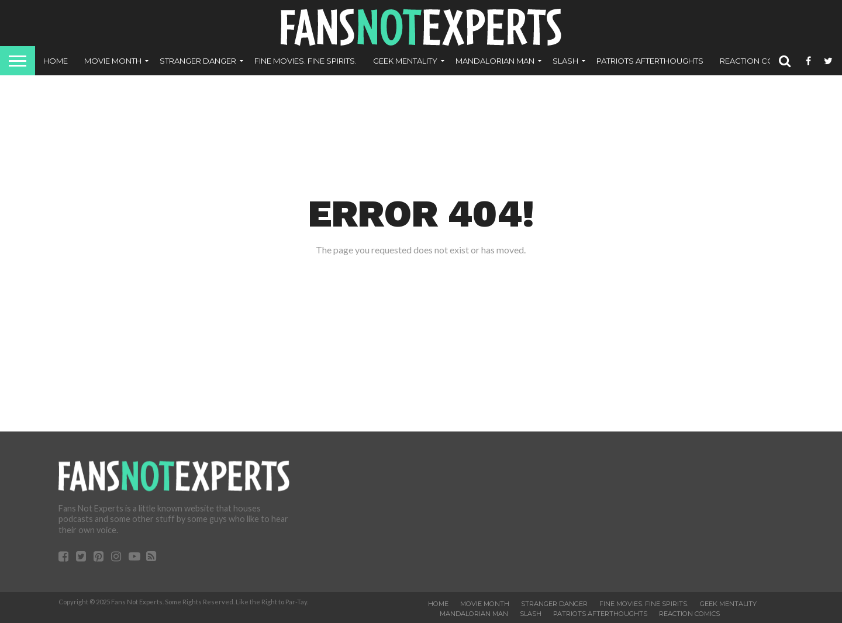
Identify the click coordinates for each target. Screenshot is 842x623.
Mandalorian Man (494, 60)
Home (55, 60)
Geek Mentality (405, 60)
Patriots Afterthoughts (649, 60)
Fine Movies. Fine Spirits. (305, 60)
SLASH (565, 60)
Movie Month (113, 60)
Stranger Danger (198, 60)
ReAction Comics (757, 60)
